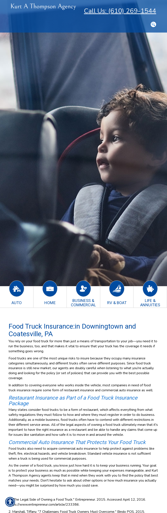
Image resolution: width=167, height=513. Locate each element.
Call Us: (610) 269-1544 (120, 11)
